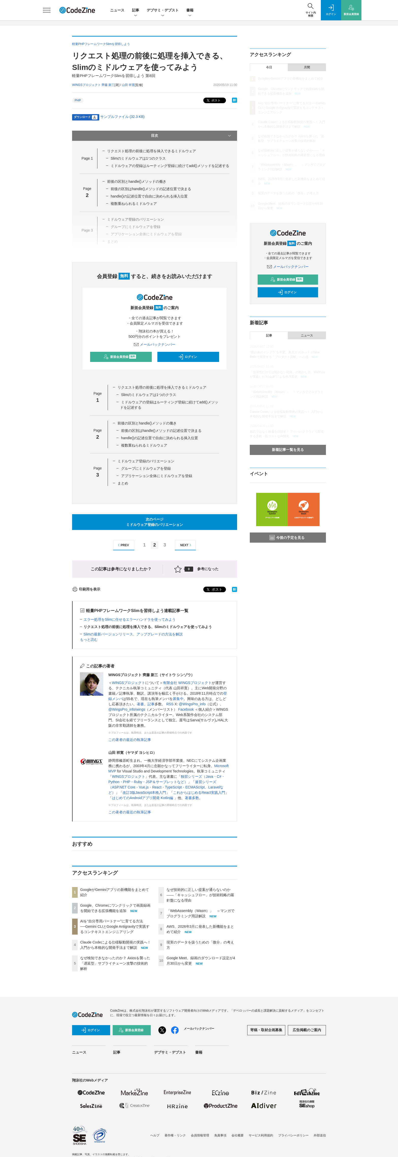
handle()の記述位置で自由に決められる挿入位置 (149, 196)
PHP (78, 100)
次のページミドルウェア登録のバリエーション (154, 522)
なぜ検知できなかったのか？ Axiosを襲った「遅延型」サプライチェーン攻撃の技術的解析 (115, 963)
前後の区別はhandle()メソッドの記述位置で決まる (151, 189)
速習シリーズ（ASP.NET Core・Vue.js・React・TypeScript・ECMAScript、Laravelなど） (165, 787)
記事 (135, 10)
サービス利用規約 (261, 1135)
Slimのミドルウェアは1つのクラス (138, 158)
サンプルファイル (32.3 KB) (122, 117)
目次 (191, 135)
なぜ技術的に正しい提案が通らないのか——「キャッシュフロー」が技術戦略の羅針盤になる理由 (200, 895)
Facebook (186, 709)
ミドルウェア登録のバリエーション (146, 461)
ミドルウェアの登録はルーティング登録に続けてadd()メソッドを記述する (170, 166)
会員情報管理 (200, 1135)
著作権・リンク (175, 1135)
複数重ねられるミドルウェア (134, 204)
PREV (123, 545)
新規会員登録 (120, 356)
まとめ (123, 483)
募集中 (178, 699)
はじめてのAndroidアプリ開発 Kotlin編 (143, 798)
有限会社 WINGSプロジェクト (187, 683)
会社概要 (237, 1135)
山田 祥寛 (128, 85)
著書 (140, 704)
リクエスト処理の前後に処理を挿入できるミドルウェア (151, 151)
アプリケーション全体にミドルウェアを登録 (156, 476)
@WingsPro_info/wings (126, 709)
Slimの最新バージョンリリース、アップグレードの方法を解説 (133, 634)
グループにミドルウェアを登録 (146, 468)
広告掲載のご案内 (307, 1030)
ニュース (117, 10)
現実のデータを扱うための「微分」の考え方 (288, 193)
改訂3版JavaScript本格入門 (144, 792)
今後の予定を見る (287, 537)
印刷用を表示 (86, 589)
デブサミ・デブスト (163, 10)
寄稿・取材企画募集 (266, 1030)
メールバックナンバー (154, 344)
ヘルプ (154, 1135)
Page (87, 158)
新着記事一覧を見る (288, 450)
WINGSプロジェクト (128, 683)
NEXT (186, 545)
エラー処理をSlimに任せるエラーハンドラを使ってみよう (130, 619)
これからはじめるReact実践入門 (199, 792)
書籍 (189, 10)
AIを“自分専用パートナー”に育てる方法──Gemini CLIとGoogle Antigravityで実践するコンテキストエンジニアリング (115, 926)
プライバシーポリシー (293, 1135)
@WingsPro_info (192, 704)
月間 (307, 67)
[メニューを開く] (47, 10)
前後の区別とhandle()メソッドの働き (136, 181)
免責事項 (220, 1135)
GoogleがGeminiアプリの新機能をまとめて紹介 (290, 78)
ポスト (213, 100)
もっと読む (89, 639)
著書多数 (192, 798)
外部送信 (320, 1135)
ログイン (187, 356)
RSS (170, 704)
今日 (269, 67)
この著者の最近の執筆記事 (129, 740)
